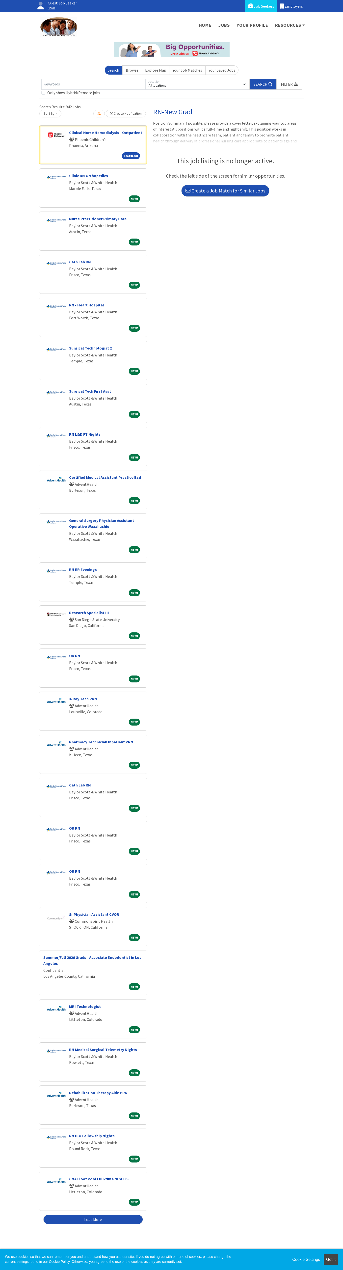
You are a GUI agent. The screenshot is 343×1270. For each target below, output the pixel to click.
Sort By (49, 113)
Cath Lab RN (80, 261)
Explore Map (155, 70)
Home (205, 25)
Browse (132, 70)
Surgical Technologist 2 (90, 348)
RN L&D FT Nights (85, 434)
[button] (289, 84)
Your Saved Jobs (222, 70)
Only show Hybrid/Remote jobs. (74, 92)
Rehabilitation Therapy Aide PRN (98, 1092)
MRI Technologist (85, 1006)
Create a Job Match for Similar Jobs (225, 191)
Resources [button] (288, 25)
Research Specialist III (89, 612)
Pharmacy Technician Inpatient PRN (101, 741)
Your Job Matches (187, 70)
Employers (291, 6)
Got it (331, 1259)
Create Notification (126, 113)
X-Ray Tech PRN (83, 698)
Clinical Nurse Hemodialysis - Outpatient (105, 132)
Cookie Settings (306, 1259)
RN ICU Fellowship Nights (92, 1135)
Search (113, 70)
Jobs (224, 25)
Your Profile (252, 25)
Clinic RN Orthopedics (88, 175)
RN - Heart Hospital (86, 304)
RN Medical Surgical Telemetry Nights (103, 1049)
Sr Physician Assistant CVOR (94, 914)
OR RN (74, 655)
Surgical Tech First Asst (90, 391)
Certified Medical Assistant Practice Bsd (105, 477)
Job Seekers (261, 6)
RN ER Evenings (83, 569)
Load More (93, 1219)
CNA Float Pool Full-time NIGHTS (99, 1178)
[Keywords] (93, 84)
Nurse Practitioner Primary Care (98, 218)
